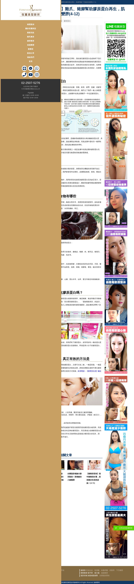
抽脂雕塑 (11, 41)
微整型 (11, 46)
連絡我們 (11, 54)
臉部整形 (11, 37)
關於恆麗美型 (11, 25)
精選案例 (11, 21)
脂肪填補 (84, 575)
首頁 (11, 58)
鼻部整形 (33, 573)
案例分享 (11, 50)
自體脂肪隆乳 (48, 570)
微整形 (34, 21)
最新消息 (11, 29)
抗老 (40, 21)
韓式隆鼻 (40, 573)
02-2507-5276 (11, 79)
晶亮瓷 (46, 21)
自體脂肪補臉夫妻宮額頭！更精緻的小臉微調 (74, 476)
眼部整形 (33, 575)
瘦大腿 (96, 573)
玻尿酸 (59, 21)
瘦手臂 (90, 573)
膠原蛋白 (67, 21)
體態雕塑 (84, 573)
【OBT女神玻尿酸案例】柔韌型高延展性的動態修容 (36, 476)
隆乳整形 (11, 33)
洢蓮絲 (52, 21)
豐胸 (39, 570)
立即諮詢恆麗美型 (122, 528)
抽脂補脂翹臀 (93, 575)
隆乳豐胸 (33, 570)
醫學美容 (37, 2)
